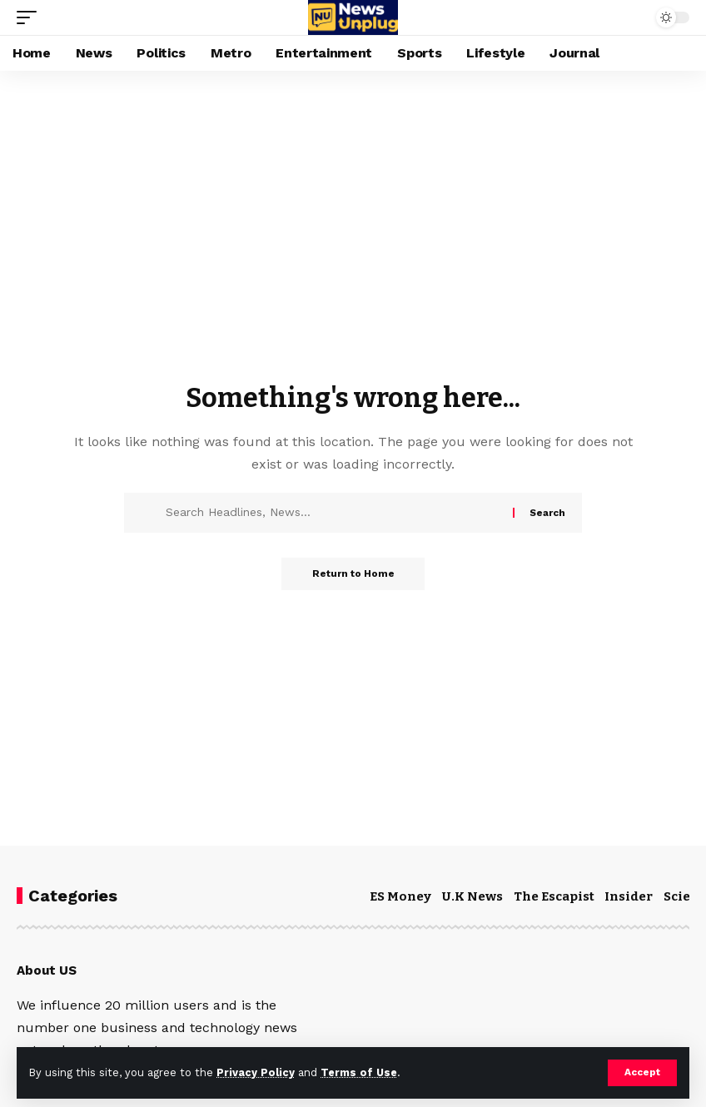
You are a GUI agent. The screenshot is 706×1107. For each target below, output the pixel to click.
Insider (628, 896)
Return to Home (353, 574)
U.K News (472, 896)
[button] (642, 1073)
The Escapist (554, 896)
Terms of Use (359, 1072)
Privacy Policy (255, 1072)
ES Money (400, 896)
